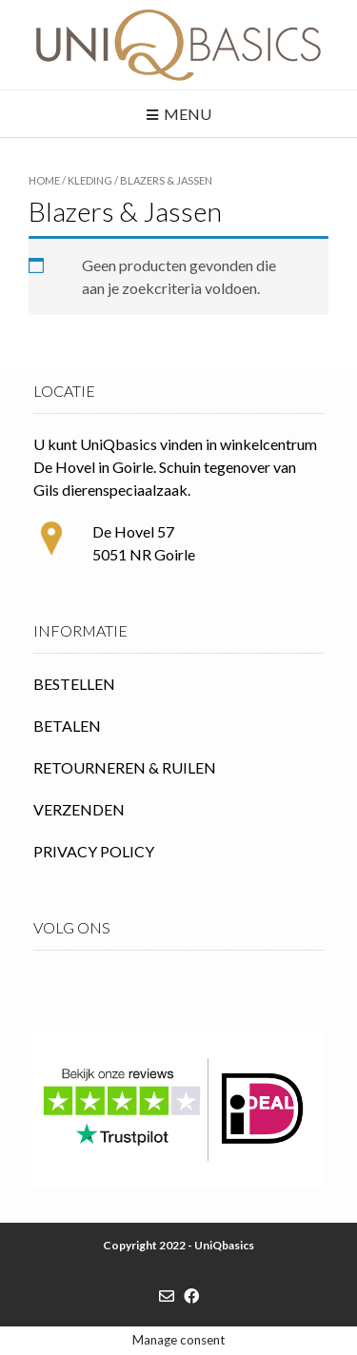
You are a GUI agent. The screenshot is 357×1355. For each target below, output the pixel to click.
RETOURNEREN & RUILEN (124, 767)
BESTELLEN (74, 684)
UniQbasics (224, 1245)
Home (44, 180)
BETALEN (67, 726)
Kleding (90, 180)
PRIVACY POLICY (93, 851)
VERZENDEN (79, 809)
